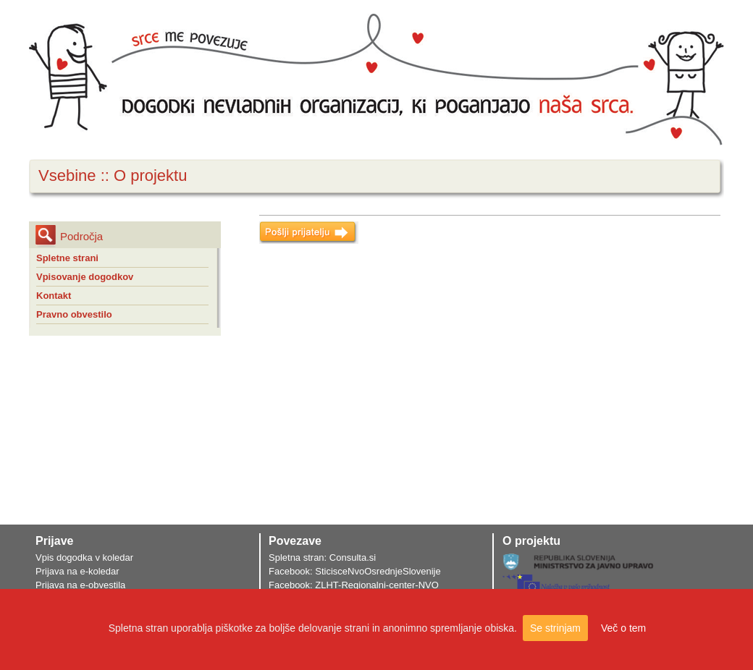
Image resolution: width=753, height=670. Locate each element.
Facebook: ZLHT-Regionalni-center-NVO (354, 585)
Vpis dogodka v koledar (84, 557)
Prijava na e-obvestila (80, 585)
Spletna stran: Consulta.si (322, 557)
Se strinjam (555, 628)
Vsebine (67, 175)
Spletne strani (67, 258)
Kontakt (53, 295)
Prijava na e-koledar (77, 571)
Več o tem (623, 628)
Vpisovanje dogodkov (84, 276)
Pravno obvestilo (74, 314)
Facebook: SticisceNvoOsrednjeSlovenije (355, 571)
